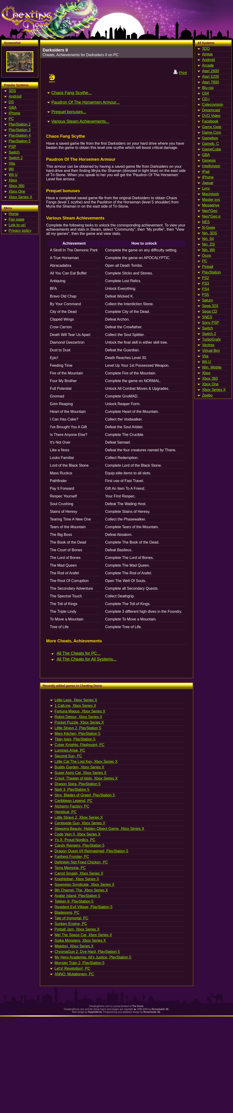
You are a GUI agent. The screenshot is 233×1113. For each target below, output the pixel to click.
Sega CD (209, 311)
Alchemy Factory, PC (72, 806)
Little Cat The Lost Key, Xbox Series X (86, 762)
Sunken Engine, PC (71, 924)
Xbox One (17, 191)
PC (11, 119)
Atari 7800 (210, 82)
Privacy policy (20, 231)
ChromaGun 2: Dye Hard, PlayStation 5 (87, 952)
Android (15, 96)
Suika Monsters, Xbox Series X (80, 940)
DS (11, 102)
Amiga (207, 54)
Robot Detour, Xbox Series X (78, 717)
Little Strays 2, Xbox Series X (79, 817)
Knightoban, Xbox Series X (77, 879)
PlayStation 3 (20, 130)
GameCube (211, 149)
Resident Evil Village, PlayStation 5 (84, 907)
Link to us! (17, 225)
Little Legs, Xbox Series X (76, 700)
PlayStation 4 (20, 135)
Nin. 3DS (209, 233)
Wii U (13, 175)
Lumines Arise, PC (70, 750)
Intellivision (211, 166)
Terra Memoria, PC (70, 868)
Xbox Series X (20, 197)
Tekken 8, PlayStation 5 (74, 901)
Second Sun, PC (68, 756)
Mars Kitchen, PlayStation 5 (77, 734)
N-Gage (208, 227)
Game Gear (212, 127)
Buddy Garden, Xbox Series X (79, 767)
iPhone (14, 113)
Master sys (211, 200)
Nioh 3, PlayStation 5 (72, 789)
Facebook (210, 121)
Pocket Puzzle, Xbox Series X (79, 722)
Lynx (206, 188)
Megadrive (210, 205)
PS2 (205, 278)
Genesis (209, 160)
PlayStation (211, 272)
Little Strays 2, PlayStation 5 (78, 728)
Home (14, 214)
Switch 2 (16, 158)
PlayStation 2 (20, 124)
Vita (12, 163)
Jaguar (207, 183)
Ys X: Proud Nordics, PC (75, 840)
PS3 (205, 283)
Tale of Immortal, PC (71, 918)
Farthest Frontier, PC (72, 857)
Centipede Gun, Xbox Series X (80, 823)
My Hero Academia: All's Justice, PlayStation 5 (93, 957)
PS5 (205, 295)
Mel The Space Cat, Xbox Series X (83, 935)
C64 (205, 93)
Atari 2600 (210, 71)
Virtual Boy (211, 351)
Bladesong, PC (67, 912)
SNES (207, 317)
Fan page (16, 219)
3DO (206, 49)
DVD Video (211, 116)
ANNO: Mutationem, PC (74, 974)
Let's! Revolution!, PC (72, 968)
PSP (12, 147)
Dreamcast (211, 110)
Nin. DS (208, 244)
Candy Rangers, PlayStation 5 (79, 845)
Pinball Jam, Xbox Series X (77, 929)
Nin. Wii (208, 250)
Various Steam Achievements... (80, 121)
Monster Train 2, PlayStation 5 (79, 963)
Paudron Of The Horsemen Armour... (85, 102)
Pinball (207, 267)
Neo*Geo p (211, 216)
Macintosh (210, 194)
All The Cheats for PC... (79, 653)
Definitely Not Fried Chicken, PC (81, 862)
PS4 (205, 289)
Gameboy (210, 138)
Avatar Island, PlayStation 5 (77, 896)
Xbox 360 (16, 186)
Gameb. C (210, 144)
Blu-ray (208, 88)
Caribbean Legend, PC (74, 801)
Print (183, 73)
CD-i (205, 99)
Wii (11, 169)
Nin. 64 (208, 239)
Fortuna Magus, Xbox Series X (80, 711)
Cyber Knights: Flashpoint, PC (79, 745)
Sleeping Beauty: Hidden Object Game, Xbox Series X (99, 829)
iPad (205, 172)
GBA (13, 108)
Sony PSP (210, 323)
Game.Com (211, 132)
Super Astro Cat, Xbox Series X (80, 773)
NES (206, 222)
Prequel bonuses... (68, 112)
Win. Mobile (212, 367)
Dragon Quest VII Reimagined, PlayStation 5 (91, 851)
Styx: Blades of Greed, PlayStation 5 (85, 795)
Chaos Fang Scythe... (71, 92)
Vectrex (208, 345)
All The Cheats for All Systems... (86, 659)
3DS (12, 91)
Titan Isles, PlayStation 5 (75, 739)
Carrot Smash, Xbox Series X (79, 873)
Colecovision (212, 104)
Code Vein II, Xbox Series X (77, 834)
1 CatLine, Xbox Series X (75, 706)
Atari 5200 (210, 77)
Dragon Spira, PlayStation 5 (77, 784)
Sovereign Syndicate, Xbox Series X (84, 885)
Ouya (206, 255)
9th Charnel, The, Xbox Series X (81, 890)
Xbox (13, 180)
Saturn (207, 300)
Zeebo (207, 395)
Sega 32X (210, 306)
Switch (14, 152)
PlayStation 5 (20, 141)
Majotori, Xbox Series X (74, 946)
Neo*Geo (209, 211)
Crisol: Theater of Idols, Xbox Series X (86, 778)
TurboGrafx (211, 339)
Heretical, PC (65, 812)
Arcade (208, 65)
